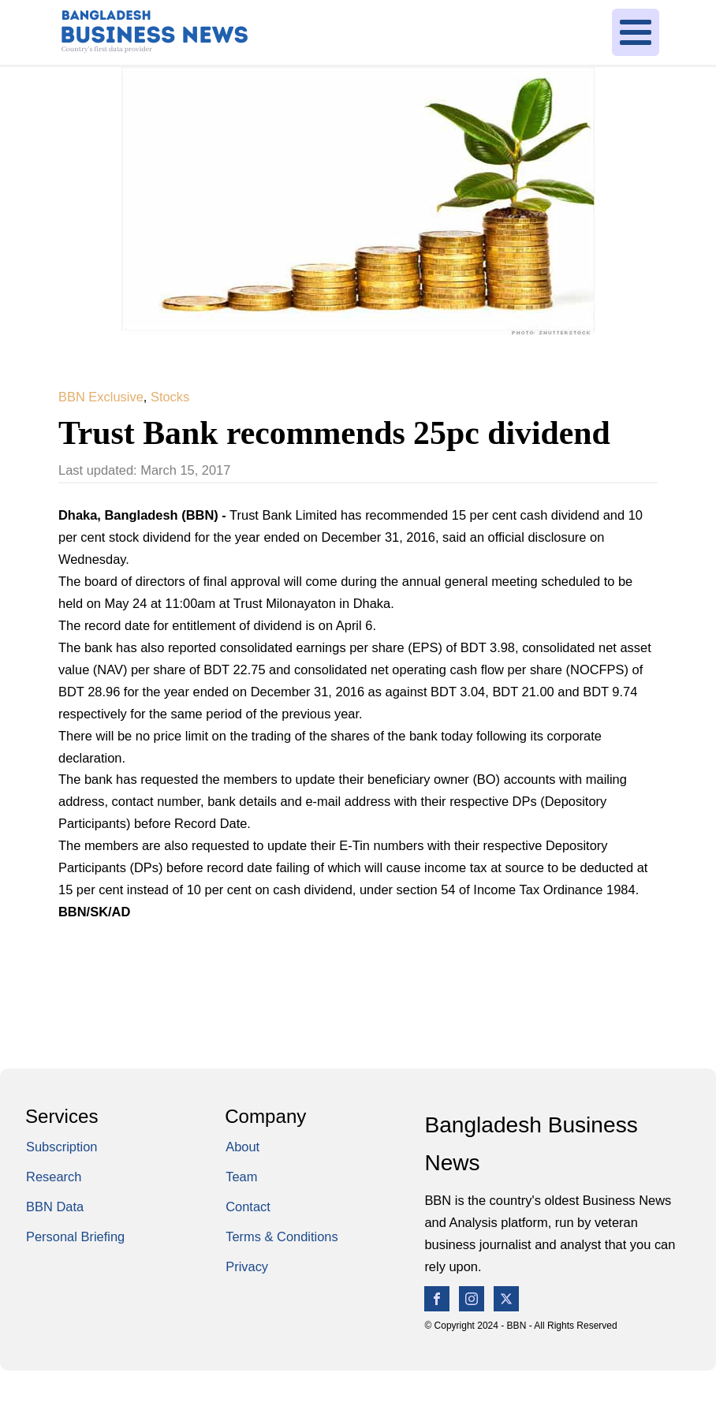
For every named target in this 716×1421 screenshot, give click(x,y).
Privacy (247, 1266)
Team (241, 1176)
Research (53, 1176)
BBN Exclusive (101, 397)
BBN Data (55, 1206)
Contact (248, 1206)
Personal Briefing (75, 1236)
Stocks (170, 397)
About (242, 1146)
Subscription (61, 1146)
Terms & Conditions (282, 1236)
